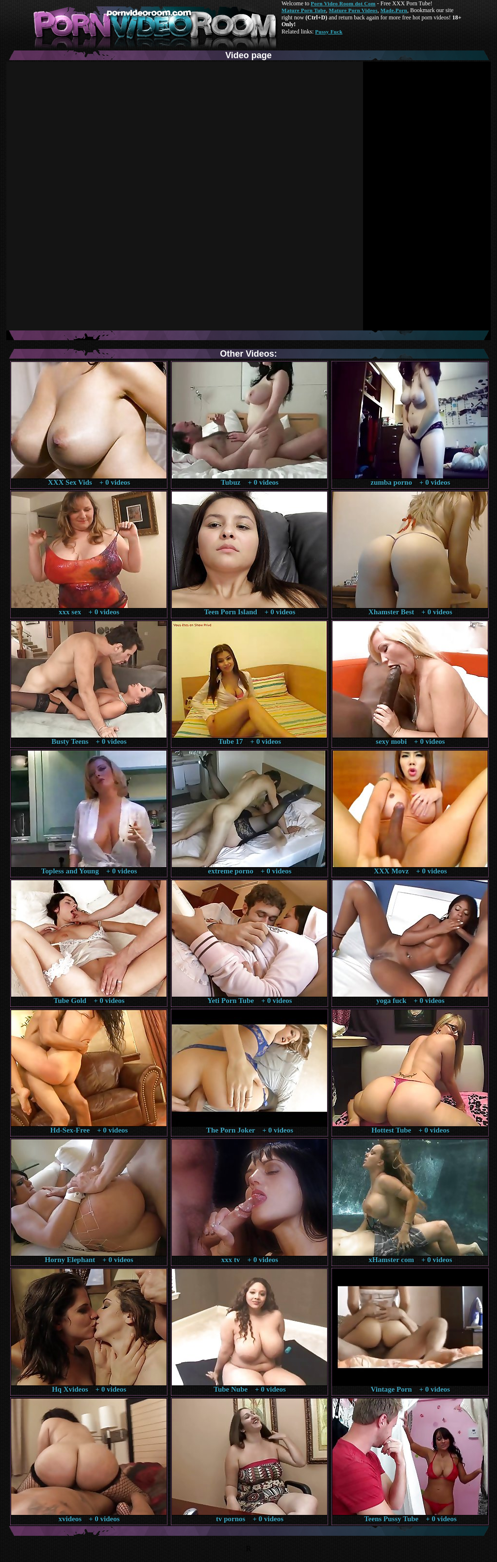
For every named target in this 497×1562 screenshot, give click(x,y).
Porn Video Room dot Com (343, 3)
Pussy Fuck (328, 31)
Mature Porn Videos (353, 10)
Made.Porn (394, 10)
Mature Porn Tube (304, 10)
